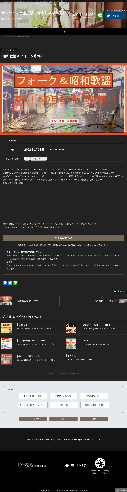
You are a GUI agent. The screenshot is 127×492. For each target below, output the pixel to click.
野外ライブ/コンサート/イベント (33, 405)
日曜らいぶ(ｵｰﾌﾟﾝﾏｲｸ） (94, 405)
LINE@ (81, 465)
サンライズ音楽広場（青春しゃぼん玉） (33, 12)
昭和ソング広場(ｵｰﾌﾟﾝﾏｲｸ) (29, 356)
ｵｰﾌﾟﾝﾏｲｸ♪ (87, 340)
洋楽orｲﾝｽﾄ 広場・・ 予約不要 (96, 324)
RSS (94, 419)
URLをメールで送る (100, 473)
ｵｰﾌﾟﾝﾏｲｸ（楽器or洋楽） (64, 396)
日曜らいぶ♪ (23, 324)
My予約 (63, 419)
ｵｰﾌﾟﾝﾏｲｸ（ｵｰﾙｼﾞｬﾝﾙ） (33, 396)
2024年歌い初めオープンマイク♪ (31, 340)
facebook (67, 465)
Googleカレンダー (39, 158)
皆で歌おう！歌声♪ (94, 396)
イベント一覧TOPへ (33, 419)
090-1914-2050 (84, 14)
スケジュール (117, 15)
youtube (72, 465)
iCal (27, 158)
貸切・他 (64, 405)
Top (63, 31)
